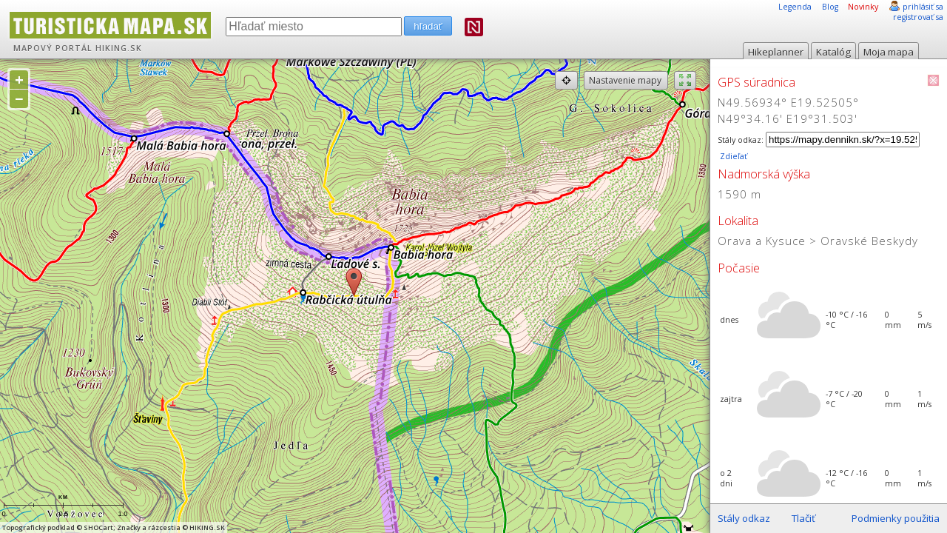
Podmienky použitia (896, 518)
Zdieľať (732, 156)
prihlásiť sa (923, 6)
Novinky (863, 6)
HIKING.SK (118, 48)
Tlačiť (803, 518)
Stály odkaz (744, 518)
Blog (830, 6)
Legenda (795, 6)
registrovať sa (918, 17)
